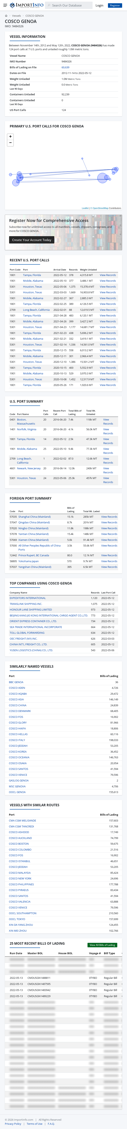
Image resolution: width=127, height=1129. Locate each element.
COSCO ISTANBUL (19, 861)
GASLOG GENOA (19, 780)
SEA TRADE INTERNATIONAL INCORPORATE (36, 627)
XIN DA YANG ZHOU (21, 925)
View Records (108, 275)
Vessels (16, 15)
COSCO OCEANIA (19, 757)
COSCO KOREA (18, 751)
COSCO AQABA (18, 693)
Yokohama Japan (28, 561)
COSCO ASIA (16, 699)
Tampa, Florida (32, 275)
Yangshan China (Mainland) (34, 567)
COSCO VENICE (18, 775)
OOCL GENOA (17, 792)
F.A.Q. (51, 1124)
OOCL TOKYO (17, 919)
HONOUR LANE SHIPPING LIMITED (31, 609)
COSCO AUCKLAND (20, 838)
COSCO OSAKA (18, 763)
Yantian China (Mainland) (33, 534)
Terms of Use (34, 1124)
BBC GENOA (16, 682)
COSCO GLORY (18, 722)
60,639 (65, 67)
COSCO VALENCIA (19, 901)
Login (99, 5)
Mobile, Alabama (33, 281)
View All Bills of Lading (102, 945)
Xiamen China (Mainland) (33, 540)
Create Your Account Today (31, 240)
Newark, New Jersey (29, 468)
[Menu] (5, 5)
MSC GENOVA (17, 786)
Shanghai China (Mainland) (34, 516)
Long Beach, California (36, 310)
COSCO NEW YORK (20, 878)
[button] (10, 137)
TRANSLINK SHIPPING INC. (26, 604)
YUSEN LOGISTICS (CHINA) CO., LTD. (31, 650)
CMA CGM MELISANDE (22, 820)
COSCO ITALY (17, 740)
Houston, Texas (32, 286)
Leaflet (85, 208)
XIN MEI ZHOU (18, 930)
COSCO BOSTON (19, 843)
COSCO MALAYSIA (20, 873)
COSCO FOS (16, 717)
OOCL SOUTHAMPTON (22, 913)
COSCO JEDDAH (18, 746)
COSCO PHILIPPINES (21, 884)
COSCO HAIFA (17, 728)
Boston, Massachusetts (26, 421)
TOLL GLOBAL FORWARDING (27, 633)
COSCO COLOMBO (20, 849)
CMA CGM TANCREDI (21, 826)
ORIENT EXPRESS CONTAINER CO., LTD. (33, 621)
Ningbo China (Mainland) (33, 528)
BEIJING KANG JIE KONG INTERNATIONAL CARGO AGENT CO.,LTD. (49, 615)
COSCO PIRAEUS (19, 890)
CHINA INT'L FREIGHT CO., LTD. (28, 644)
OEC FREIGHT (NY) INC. (23, 638)
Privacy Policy (13, 1124)
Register (115, 5)
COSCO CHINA (17, 705)
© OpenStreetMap (99, 208)
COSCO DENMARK (20, 711)
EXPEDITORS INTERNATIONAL (28, 598)
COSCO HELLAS (18, 734)
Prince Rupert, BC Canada (33, 555)
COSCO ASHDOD (19, 832)
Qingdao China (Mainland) (34, 522)
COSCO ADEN (17, 688)
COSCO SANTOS (18, 769)
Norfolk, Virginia (26, 429)
